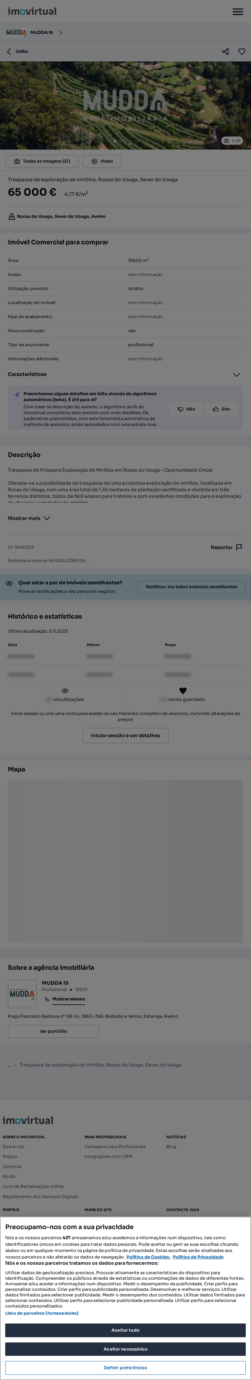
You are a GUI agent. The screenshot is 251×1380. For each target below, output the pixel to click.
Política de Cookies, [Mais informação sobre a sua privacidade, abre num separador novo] (148, 1257)
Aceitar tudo (125, 1330)
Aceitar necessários (125, 1349)
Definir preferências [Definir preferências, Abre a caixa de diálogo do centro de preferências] (125, 1368)
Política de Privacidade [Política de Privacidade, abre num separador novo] (198, 1257)
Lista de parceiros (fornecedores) (41, 1313)
